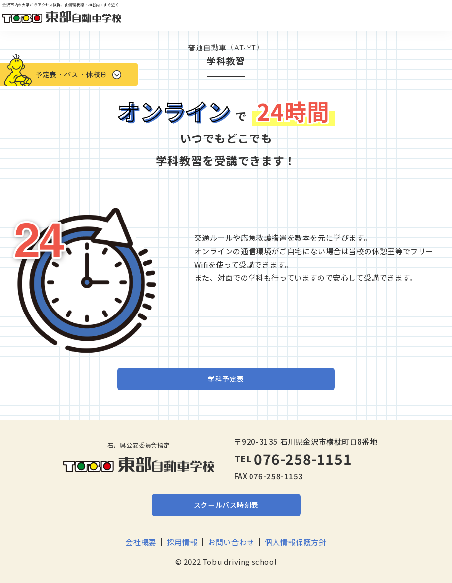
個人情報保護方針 (296, 542)
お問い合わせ (231, 542)
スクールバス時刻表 (226, 505)
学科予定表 (226, 379)
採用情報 (182, 542)
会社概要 (140, 542)
